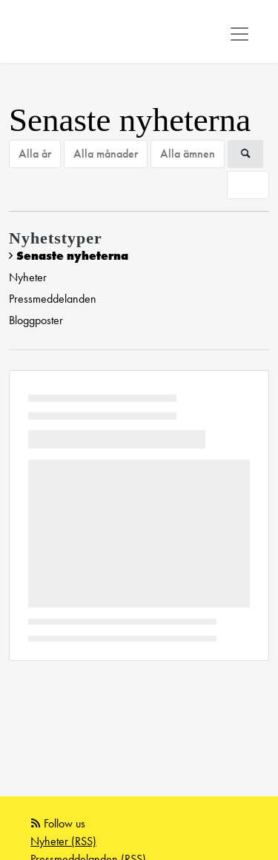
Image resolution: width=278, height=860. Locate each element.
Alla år (35, 153)
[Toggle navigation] (239, 34)
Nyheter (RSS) (63, 841)
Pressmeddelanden (52, 298)
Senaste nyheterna (72, 255)
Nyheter (28, 277)
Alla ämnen (187, 153)
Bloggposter (36, 320)
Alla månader (105, 153)
